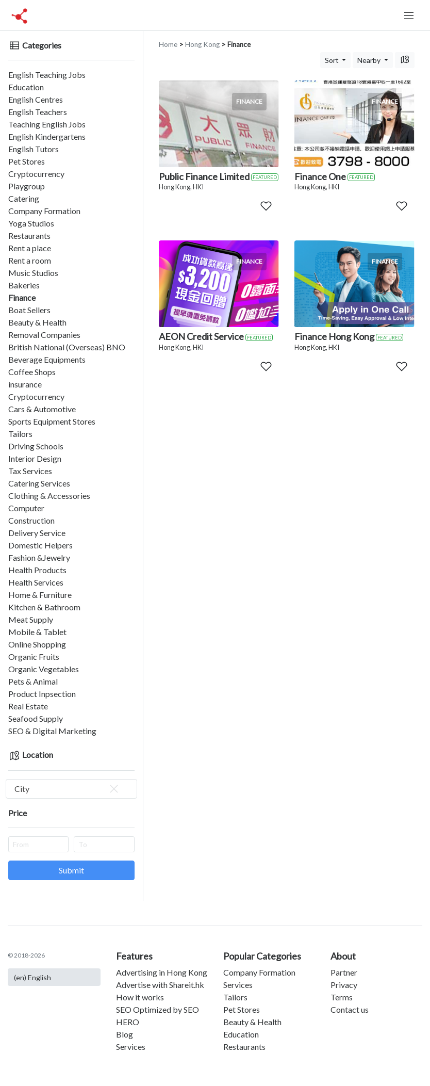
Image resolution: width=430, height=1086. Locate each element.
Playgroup (26, 186)
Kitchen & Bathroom (44, 607)
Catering (23, 198)
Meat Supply (30, 619)
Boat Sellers (29, 310)
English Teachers (37, 112)
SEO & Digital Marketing (52, 731)
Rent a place (29, 248)
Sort (332, 60)
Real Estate (28, 706)
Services (130, 1046)
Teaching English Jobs (47, 124)
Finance (22, 297)
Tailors (20, 434)
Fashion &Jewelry (39, 557)
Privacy (343, 985)
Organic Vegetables (43, 669)
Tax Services (30, 471)
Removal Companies (44, 334)
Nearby (369, 60)
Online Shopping (37, 644)
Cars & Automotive (42, 409)
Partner (343, 972)
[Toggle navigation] (409, 15)
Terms (341, 997)
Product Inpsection (42, 694)
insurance (25, 384)
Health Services (35, 582)
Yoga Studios (31, 223)
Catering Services (39, 483)
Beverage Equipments (47, 359)
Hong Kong (202, 44)
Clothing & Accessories (49, 495)
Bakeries (24, 285)
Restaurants (29, 235)
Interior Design (34, 458)
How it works (140, 997)
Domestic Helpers (40, 545)
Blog (124, 1034)
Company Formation (44, 211)
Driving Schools (35, 446)
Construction (31, 520)
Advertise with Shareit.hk (160, 985)
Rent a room (29, 260)
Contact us (349, 1009)
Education (26, 87)
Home (168, 44)
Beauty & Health (37, 322)
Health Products (37, 570)
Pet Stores (26, 161)
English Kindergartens (47, 136)
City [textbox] (67, 789)
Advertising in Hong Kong (161, 972)
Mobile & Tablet (37, 632)
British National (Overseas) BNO (66, 347)
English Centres (35, 99)
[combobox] (71, 789)
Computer (26, 508)
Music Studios (33, 273)
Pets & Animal (33, 681)
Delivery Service (36, 533)
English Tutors (33, 149)
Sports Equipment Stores (51, 421)
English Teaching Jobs (47, 74)
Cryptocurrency (36, 174)
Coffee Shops (32, 372)
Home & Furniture (40, 594)
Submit (71, 870)
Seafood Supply (35, 718)
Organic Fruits (33, 656)
